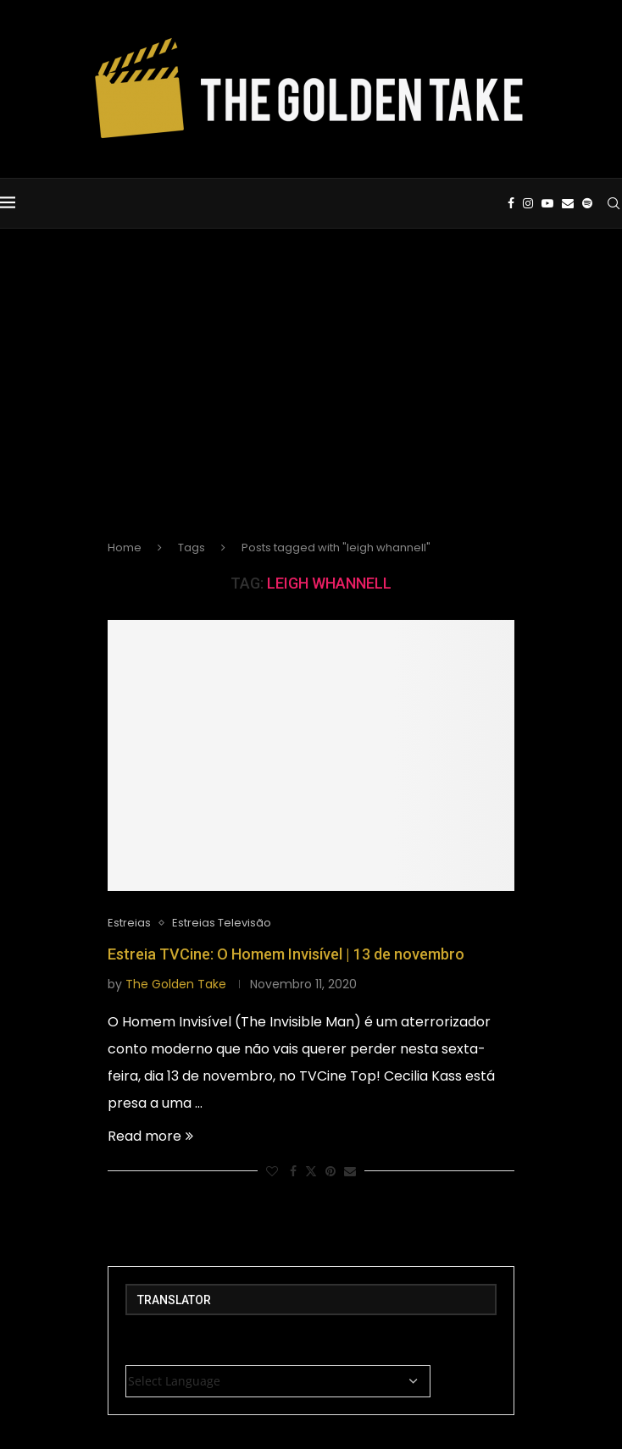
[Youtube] (547, 203)
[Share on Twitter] (311, 1172)
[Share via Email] (350, 1172)
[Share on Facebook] (293, 1172)
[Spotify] (587, 203)
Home (125, 547)
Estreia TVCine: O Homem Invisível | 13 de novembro (286, 954)
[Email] (568, 203)
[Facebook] (511, 203)
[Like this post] (272, 1172)
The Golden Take (175, 984)
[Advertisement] (311, 398)
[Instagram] (528, 203)
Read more (150, 1136)
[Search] (613, 203)
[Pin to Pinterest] (330, 1172)
